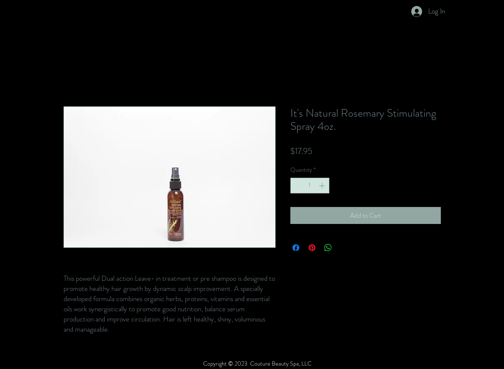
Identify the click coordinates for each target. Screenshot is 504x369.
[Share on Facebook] (296, 248)
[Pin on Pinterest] (312, 248)
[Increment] (322, 185)
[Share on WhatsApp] (328, 248)
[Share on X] (344, 248)
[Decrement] (297, 185)
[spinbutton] (309, 185)
